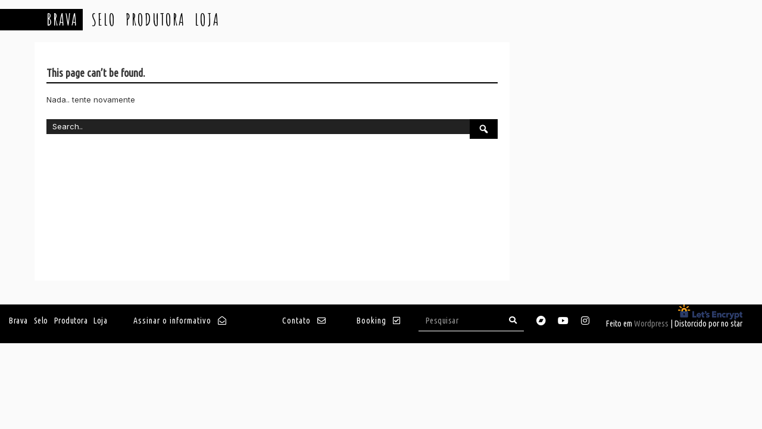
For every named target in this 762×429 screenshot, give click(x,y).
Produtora (155, 20)
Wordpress (651, 323)
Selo (104, 20)
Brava (62, 20)
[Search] (513, 320)
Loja (207, 20)
